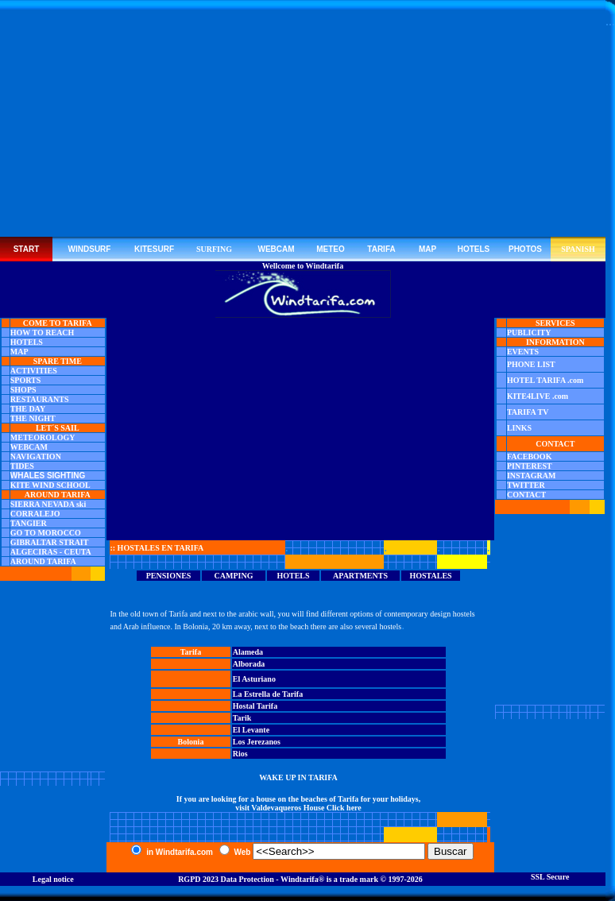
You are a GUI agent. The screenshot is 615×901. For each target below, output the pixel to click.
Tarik (242, 717)
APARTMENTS (360, 575)
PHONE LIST (531, 364)
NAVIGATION (35, 456)
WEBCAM (29, 447)
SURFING (214, 249)
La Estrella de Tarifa (268, 694)
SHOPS (23, 389)
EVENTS (523, 351)
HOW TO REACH (42, 332)
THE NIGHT (33, 418)
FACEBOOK (529, 456)
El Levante (251, 729)
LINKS (519, 427)
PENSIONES (168, 575)
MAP (19, 351)
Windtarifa (299, 879)
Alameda (248, 652)
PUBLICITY (529, 332)
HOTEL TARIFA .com (545, 380)
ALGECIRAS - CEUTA (50, 551)
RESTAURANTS (39, 399)
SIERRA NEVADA (42, 504)
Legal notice (53, 879)
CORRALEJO (35, 513)
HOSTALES (430, 575)
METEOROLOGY (42, 437)
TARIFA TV (528, 412)
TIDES (22, 466)
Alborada (249, 663)
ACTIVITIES (33, 370)
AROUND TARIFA (43, 561)
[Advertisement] (303, 125)
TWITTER (526, 485)
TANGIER (28, 523)
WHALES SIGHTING (47, 475)
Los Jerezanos (256, 741)
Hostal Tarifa (255, 706)
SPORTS (25, 380)
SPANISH (578, 249)
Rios (240, 753)
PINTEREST (529, 466)
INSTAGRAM (531, 475)
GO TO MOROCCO (45, 532)
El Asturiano (254, 679)
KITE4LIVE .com (537, 396)
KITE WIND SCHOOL (50, 485)
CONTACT (526, 494)
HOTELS (26, 342)
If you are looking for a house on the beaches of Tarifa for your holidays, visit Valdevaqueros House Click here (298, 803)
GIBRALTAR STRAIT (49, 542)
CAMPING (234, 575)
